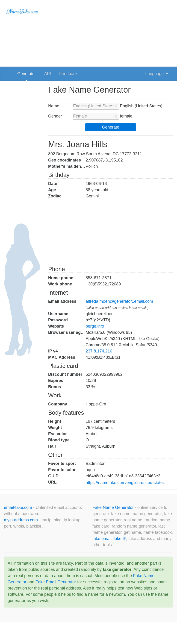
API (47, 73)
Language (157, 73)
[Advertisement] (110, 32)
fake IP (120, 538)
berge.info (95, 326)
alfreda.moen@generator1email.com (119, 301)
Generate (110, 127)
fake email (101, 538)
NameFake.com (22, 11)
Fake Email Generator (55, 582)
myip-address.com (21, 520)
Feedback (68, 73)
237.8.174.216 (99, 351)
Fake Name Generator (113, 507)
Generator (26, 73)
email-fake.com (18, 507)
